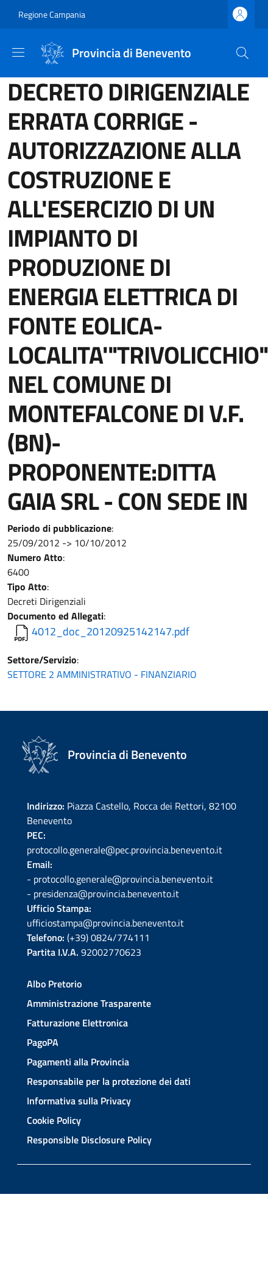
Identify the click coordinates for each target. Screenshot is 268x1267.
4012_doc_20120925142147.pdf (110, 631)
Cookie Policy (54, 1120)
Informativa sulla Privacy (79, 1100)
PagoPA (42, 1042)
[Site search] (242, 53)
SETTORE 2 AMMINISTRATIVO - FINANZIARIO (102, 674)
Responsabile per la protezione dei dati (109, 1081)
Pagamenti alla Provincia (78, 1061)
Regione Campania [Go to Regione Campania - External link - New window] (51, 14)
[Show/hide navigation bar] (18, 52)
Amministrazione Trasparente (89, 1003)
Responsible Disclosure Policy (89, 1139)
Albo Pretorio (54, 983)
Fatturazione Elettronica (77, 1022)
